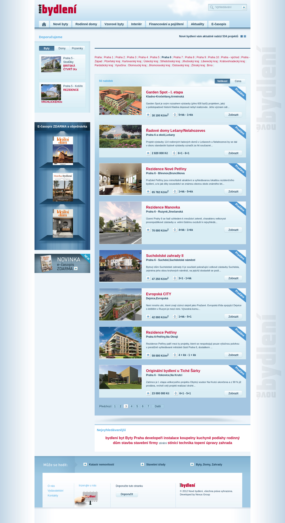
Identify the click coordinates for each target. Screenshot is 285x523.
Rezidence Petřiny (161, 332)
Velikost (222, 81)
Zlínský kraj (198, 65)
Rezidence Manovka (163, 207)
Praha (98, 57)
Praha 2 (120, 57)
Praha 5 (154, 57)
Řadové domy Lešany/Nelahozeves (175, 130)
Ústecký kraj (150, 61)
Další (158, 406)
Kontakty (53, 495)
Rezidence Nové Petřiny (166, 169)
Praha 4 (143, 57)
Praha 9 (201, 57)
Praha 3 (131, 57)
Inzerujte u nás (87, 485)
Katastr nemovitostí (101, 464)
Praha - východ (230, 57)
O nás (51, 486)
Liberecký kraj (209, 61)
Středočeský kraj (170, 61)
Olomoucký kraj (137, 65)
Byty (46, 48)
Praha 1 (108, 57)
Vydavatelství (55, 490)
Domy (62, 48)
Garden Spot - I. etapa (164, 92)
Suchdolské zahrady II (164, 256)
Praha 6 (166, 57)
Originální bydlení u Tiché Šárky (173, 371)
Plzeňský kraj (112, 61)
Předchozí (105, 406)
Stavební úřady (155, 464)
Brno (209, 65)
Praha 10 (213, 57)
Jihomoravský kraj (159, 65)
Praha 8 (189, 57)
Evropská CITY (158, 294)
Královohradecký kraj (232, 61)
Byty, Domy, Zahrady (209, 464)
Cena (238, 81)
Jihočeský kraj (190, 61)
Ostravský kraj (180, 65)
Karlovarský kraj (131, 61)
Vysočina (120, 65)
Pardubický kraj (104, 65)
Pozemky (77, 48)
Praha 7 (178, 57)
